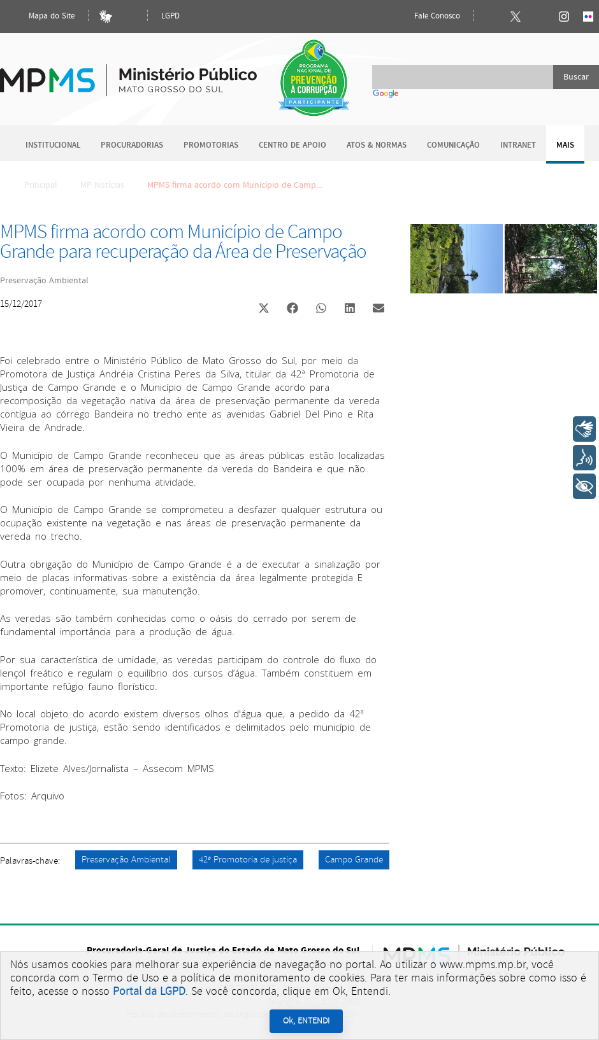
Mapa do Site (41, 16)
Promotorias (211, 145)
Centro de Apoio (292, 145)
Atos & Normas (377, 145)
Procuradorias (132, 145)
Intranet (518, 145)
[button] (263, 310)
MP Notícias (102, 185)
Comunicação (453, 145)
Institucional (52, 145)
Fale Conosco (426, 16)
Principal (32, 185)
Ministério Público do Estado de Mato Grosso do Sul (128, 73)
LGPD (170, 16)
